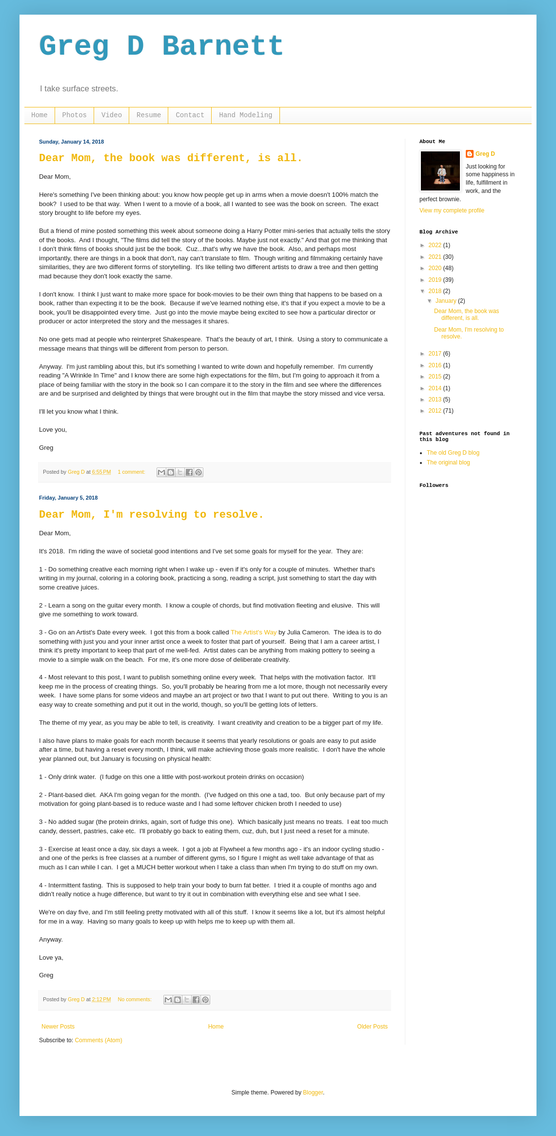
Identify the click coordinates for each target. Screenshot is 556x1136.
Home (39, 115)
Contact (190, 115)
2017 (436, 353)
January (447, 300)
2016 (436, 365)
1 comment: (132, 472)
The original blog (448, 462)
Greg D (485, 153)
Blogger (313, 1092)
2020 (436, 268)
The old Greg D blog (453, 452)
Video (111, 115)
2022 (436, 245)
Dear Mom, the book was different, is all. (171, 158)
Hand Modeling (245, 115)
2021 (436, 256)
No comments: (135, 999)
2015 (436, 376)
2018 (436, 291)
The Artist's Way (254, 632)
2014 (436, 388)
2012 (436, 410)
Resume (149, 115)
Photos (74, 115)
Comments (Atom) (98, 1040)
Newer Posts (58, 1026)
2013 (436, 399)
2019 (436, 279)
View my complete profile (451, 210)
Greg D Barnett (162, 46)
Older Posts (372, 1026)
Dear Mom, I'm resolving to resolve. (151, 515)
